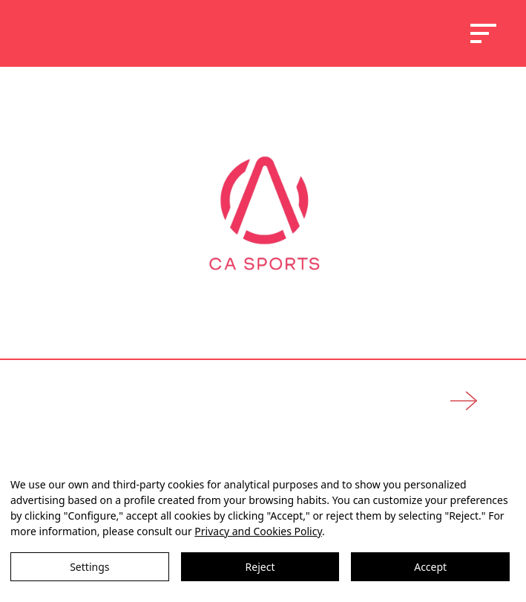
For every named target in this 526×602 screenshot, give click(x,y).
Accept (430, 567)
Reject (260, 567)
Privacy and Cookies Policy (258, 531)
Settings (89, 567)
